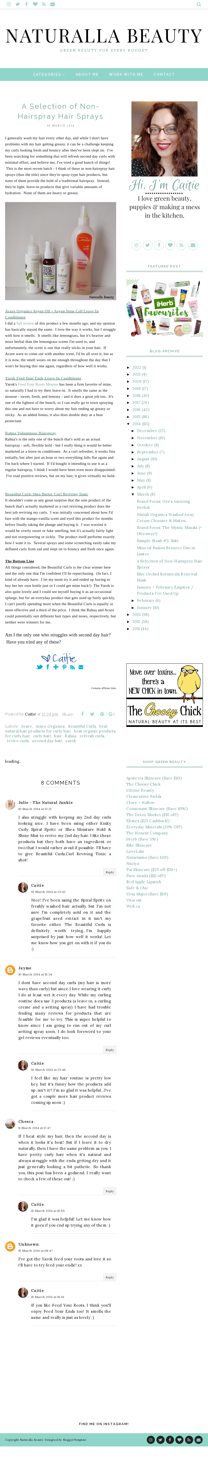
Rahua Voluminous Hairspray (30, 453)
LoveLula (135, 870)
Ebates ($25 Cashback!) (148, 840)
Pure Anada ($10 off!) (145, 895)
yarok (70, 760)
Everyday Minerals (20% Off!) (154, 846)
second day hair (47, 760)
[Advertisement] (164, 973)
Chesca (25, 1141)
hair (57, 755)
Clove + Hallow (140, 822)
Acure (26, 746)
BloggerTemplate (75, 1459)
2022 (136, 387)
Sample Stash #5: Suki (157, 560)
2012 (136, 641)
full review (25, 343)
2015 (136, 436)
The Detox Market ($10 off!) (152, 834)
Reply (110, 892)
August (143, 478)
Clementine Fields (143, 816)
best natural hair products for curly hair (56, 748)
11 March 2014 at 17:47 (34, 1147)
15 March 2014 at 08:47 (35, 1270)
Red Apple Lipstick (143, 901)
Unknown (28, 1263)
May (141, 499)
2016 (136, 429)
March (143, 514)
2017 (136, 422)
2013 (136, 634)
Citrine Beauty (140, 809)
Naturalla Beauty (104, 44)
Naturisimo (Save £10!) (147, 877)
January (144, 627)
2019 (136, 408)
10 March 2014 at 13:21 (35, 829)
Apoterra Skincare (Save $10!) (154, 797)
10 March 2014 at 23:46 (48, 1089)
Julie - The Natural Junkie (45, 822)
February (145, 620)
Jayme (25, 987)
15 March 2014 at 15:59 (48, 1230)
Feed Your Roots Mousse (38, 404)
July (140, 485)
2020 (136, 401)
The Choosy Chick (143, 803)
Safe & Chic (137, 907)
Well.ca (133, 925)
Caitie (37, 905)
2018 (136, 415)
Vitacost (134, 919)
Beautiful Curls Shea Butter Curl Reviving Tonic (46, 514)
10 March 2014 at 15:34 (35, 994)
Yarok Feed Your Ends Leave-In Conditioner (43, 398)
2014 (136, 443)
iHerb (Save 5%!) (142, 858)
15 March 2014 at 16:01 (47, 1317)
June (141, 492)
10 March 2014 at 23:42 (48, 911)
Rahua (70, 755)
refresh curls (92, 755)
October (145, 464)
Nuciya (132, 883)
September (147, 471)
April (141, 507)
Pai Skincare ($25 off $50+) (151, 889)
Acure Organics (50, 746)
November (147, 457)
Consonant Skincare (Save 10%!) (157, 828)
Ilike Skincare (139, 864)
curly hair (42, 755)
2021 (136, 394)
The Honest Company (147, 852)
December (147, 450)
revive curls (18, 760)
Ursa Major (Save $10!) (147, 913)
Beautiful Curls (82, 746)
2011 (136, 648)
